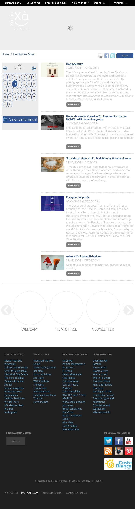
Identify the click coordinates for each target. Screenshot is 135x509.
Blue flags (67, 422)
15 (5, 90)
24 (14, 97)
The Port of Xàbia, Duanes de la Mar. (14, 379)
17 (14, 90)
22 (5, 97)
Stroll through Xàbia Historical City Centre (16, 372)
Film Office (66, 329)
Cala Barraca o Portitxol (70, 386)
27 (29, 97)
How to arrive (100, 371)
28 (34, 97)
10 (14, 83)
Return (125, 55)
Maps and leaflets (102, 384)
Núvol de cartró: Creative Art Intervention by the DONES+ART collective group (96, 118)
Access (15, 441)
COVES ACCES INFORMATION (70, 427)
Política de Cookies (51, 492)
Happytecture (74, 64)
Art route (38, 377)
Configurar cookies (70, 480)
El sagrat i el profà (77, 197)
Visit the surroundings (40, 400)
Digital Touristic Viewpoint (13, 362)
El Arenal (67, 371)
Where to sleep (101, 377)
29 (5, 103)
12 (24, 83)
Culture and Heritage (16, 367)
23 (10, 97)
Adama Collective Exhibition (83, 256)
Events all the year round (43, 362)
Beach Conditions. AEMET (72, 417)
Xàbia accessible (101, 412)
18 (19, 90)
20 (29, 90)
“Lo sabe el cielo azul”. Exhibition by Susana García (98, 158)
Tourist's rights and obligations (103, 400)
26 (24, 97)
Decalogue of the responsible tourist (103, 393)
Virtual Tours (11, 401)
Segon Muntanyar (72, 374)
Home (5, 54)
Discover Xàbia (13, 3)
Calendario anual (20, 119)
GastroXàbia (11, 395)
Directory (98, 388)
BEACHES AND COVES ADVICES (74, 396)
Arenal (8, 384)
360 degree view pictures (13, 407)
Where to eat (100, 374)
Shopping (38, 384)
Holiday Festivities (14, 398)
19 (24, 90)
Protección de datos (46, 480)
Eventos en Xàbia (23, 54)
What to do (33, 3)
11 (19, 83)
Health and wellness (44, 395)
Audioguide (10, 412)
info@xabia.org (29, 492)
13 (29, 83)
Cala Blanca (68, 377)
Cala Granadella (71, 391)
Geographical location (100, 362)
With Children (41, 381)
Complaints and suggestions (101, 407)
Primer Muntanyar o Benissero (73, 365)
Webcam (29, 329)
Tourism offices (101, 381)
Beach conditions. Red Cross (72, 410)
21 (34, 90)
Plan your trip (80, 3)
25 (19, 97)
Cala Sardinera (70, 381)
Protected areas (13, 391)
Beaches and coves (55, 3)
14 (34, 83)
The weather (100, 367)
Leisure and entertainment (41, 389)
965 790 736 (11, 492)
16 (10, 90)
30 (10, 103)
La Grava (67, 360)
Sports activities (42, 374)
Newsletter (103, 329)
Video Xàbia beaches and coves (73, 403)
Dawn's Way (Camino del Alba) (44, 369)
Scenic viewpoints (14, 388)
